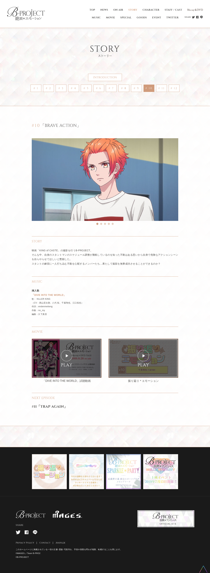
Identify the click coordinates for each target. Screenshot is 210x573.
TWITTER (172, 17)
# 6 (98, 88)
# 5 (86, 88)
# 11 (161, 88)
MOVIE (110, 17)
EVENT (156, 17)
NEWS (104, 10)
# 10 (148, 88)
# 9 (136, 88)
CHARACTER (150, 10)
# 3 (61, 88)
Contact (45, 542)
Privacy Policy (25, 542)
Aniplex (60, 542)
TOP (92, 10)
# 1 (35, 88)
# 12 (174, 88)
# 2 (48, 88)
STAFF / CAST (173, 10)
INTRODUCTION (105, 77)
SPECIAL (125, 17)
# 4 (73, 88)
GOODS (142, 17)
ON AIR (118, 10)
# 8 (123, 88)
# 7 (111, 88)
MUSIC (96, 17)
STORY (132, 10)
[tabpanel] (105, 179)
